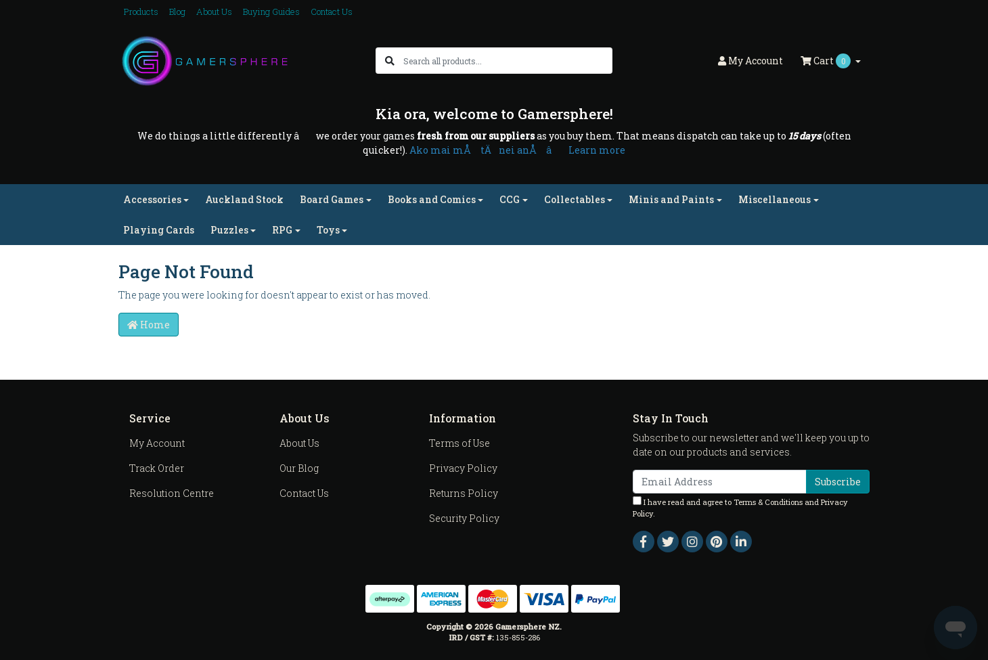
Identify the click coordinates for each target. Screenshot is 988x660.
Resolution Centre (171, 493)
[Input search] (507, 60)
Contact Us (332, 11)
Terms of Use (459, 443)
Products (141, 11)
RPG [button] (282, 229)
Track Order (156, 468)
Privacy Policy (463, 468)
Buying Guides (271, 11)
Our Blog (299, 468)
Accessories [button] (152, 199)
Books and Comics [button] (432, 199)
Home (148, 324)
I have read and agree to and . (740, 507)
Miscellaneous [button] (774, 199)
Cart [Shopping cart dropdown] (827, 60)
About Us (214, 11)
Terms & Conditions (768, 502)
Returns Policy (463, 493)
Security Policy (464, 518)
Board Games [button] (331, 199)
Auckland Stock (244, 199)
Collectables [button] (574, 199)
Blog (177, 11)
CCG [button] (509, 199)
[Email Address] (720, 481)
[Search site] (389, 60)
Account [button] (750, 60)
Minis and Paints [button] (671, 199)
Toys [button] (328, 229)
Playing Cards (158, 229)
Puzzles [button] (229, 229)
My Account (157, 443)
